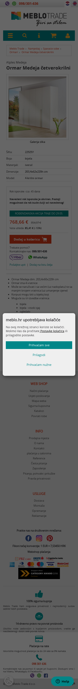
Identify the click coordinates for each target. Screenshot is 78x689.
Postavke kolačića (52, 331)
